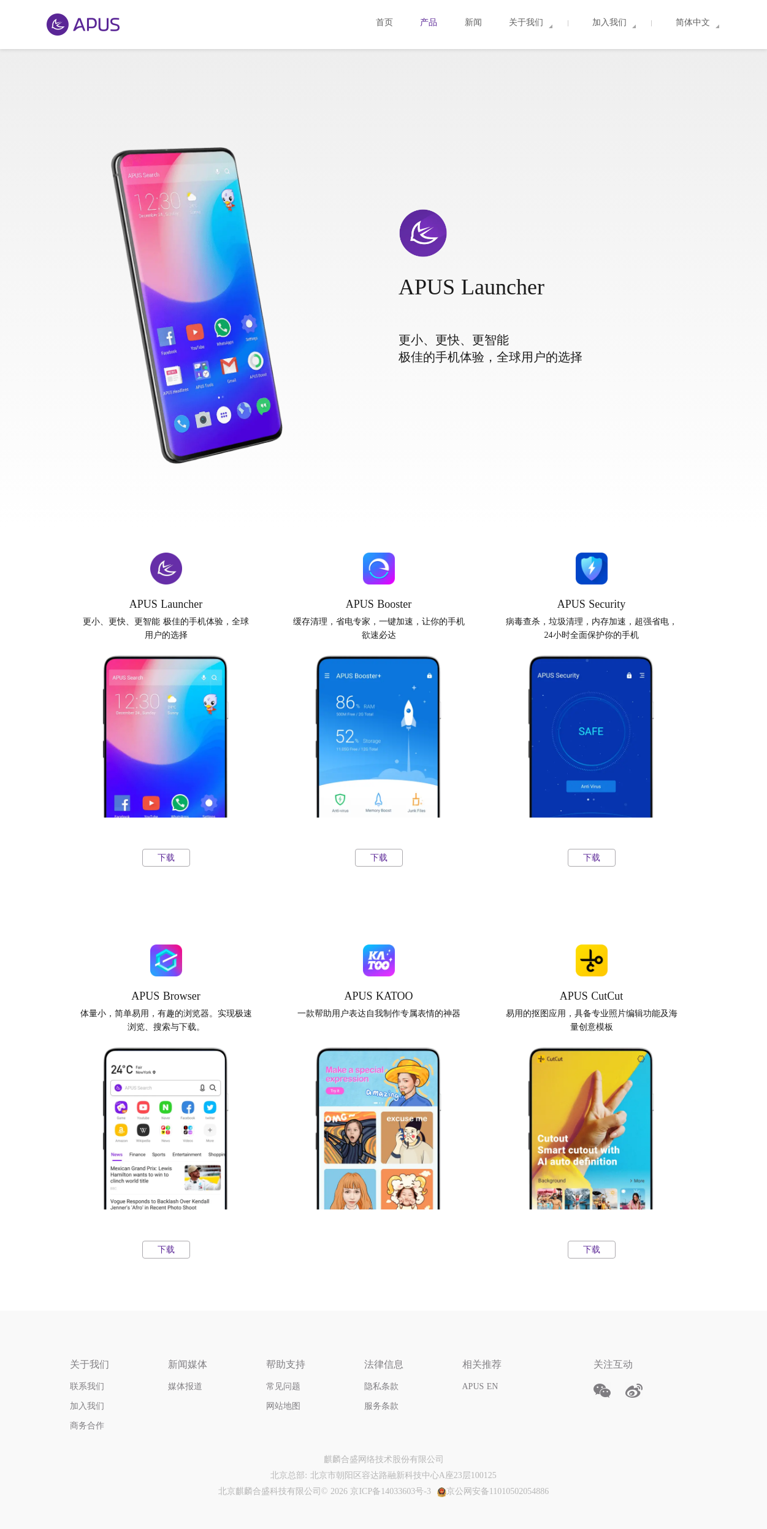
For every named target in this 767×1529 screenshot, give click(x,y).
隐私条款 (381, 1386)
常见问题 (283, 1386)
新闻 (475, 22)
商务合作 (87, 1425)
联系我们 (87, 1386)
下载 (166, 857)
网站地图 (283, 1406)
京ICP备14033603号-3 (390, 1491)
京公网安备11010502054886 (493, 1491)
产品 (430, 22)
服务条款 (381, 1406)
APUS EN (480, 1386)
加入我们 (87, 1406)
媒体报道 (185, 1386)
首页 (386, 22)
